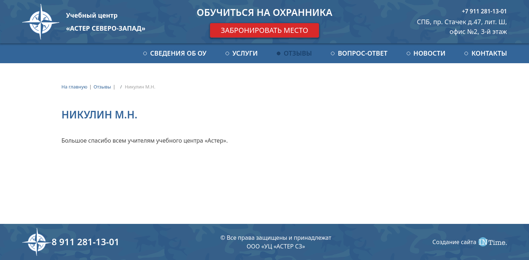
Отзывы (298, 53)
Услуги (245, 53)
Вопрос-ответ (362, 53)
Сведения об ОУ (178, 53)
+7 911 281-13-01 (484, 11)
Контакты (489, 53)
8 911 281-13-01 (85, 241)
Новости (430, 53)
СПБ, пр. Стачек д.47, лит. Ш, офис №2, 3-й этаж (462, 26)
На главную (74, 86)
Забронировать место (264, 30)
